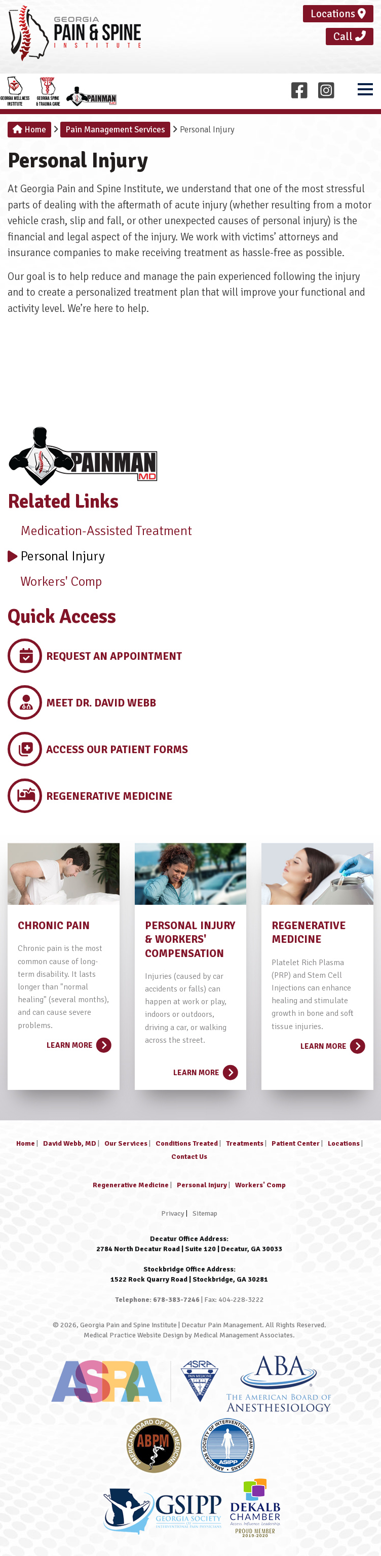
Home (29, 129)
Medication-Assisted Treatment (100, 531)
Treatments (244, 1143)
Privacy (172, 1213)
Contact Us (189, 1156)
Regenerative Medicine (131, 1185)
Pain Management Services (115, 129)
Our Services (125, 1143)
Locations (338, 13)
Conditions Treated (187, 1143)
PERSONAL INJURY (190, 925)
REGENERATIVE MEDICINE (309, 932)
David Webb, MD (69, 1143)
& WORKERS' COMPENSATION (184, 946)
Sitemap (205, 1213)
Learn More (78, 1042)
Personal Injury (56, 556)
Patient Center (296, 1143)
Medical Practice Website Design (133, 1335)
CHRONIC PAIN (54, 925)
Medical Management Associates (243, 1335)
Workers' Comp (55, 582)
